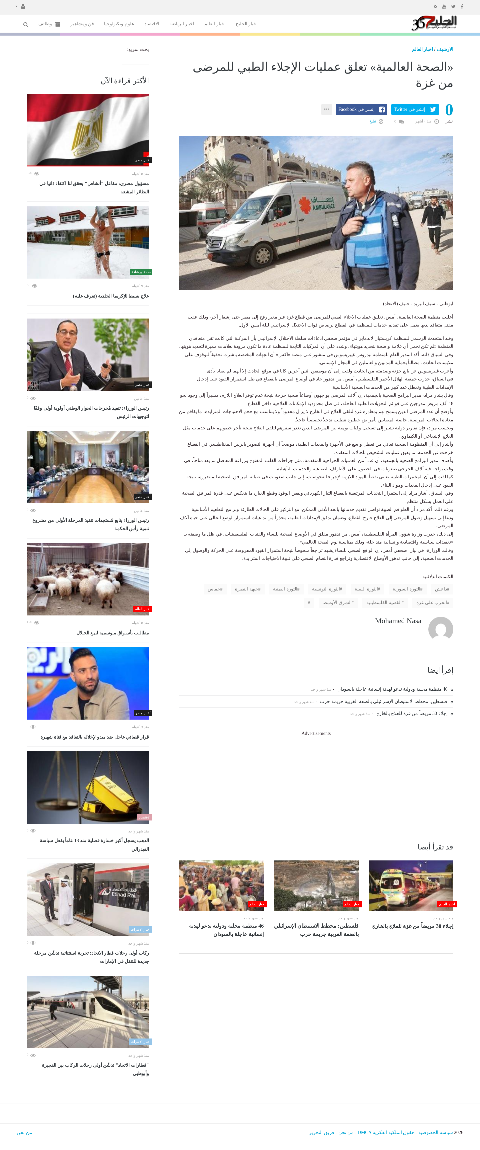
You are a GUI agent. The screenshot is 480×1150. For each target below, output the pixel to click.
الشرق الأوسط (337, 602)
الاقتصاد (151, 23)
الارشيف (445, 49)
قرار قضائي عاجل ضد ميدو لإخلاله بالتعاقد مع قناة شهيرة (94, 737)
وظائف (49, 24)
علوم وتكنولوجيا (119, 23)
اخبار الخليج (247, 23)
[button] (20, 6)
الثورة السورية (406, 588)
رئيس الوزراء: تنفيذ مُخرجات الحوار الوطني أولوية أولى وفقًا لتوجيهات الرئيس (91, 412)
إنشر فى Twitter (409, 109)
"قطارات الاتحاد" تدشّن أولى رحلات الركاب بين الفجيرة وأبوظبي (95, 1069)
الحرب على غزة (431, 602)
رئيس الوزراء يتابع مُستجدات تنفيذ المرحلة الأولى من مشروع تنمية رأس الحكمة (90, 525)
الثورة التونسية (326, 588)
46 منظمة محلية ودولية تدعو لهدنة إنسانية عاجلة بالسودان (395, 689)
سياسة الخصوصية (435, 1132)
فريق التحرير (321, 1132)
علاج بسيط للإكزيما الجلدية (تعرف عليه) (111, 296)
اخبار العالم (215, 23)
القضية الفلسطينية (384, 602)
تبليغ (376, 121)
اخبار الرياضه (182, 23)
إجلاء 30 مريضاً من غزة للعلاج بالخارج (415, 713)
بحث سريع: (138, 49)
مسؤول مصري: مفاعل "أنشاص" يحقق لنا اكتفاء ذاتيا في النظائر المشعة (94, 188)
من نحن (346, 1132)
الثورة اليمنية (285, 588)
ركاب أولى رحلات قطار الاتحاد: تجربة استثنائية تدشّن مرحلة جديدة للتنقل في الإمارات (91, 957)
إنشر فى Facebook (356, 109)
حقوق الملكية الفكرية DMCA (386, 1132)
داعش (441, 588)
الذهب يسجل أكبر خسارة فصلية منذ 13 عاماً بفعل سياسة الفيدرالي (94, 845)
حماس (214, 588)
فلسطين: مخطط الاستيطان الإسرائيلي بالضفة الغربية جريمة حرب (386, 701)
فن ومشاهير (82, 23)
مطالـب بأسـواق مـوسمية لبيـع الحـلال (112, 632)
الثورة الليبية (366, 588)
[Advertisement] (316, 784)
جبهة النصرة (246, 588)
